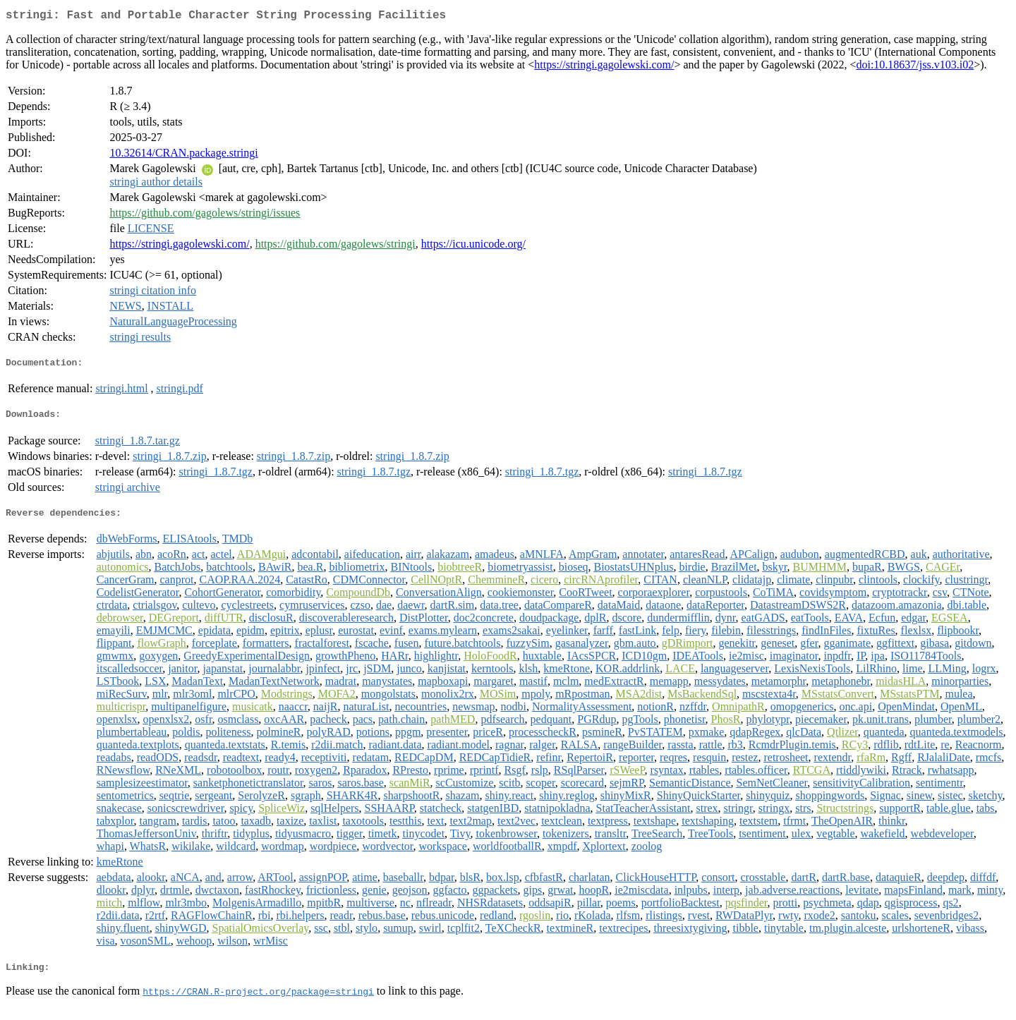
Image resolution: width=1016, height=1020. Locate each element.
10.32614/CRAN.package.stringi (183, 156)
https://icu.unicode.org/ (473, 247)
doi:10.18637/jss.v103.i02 (915, 67)
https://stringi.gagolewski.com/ (604, 67)
